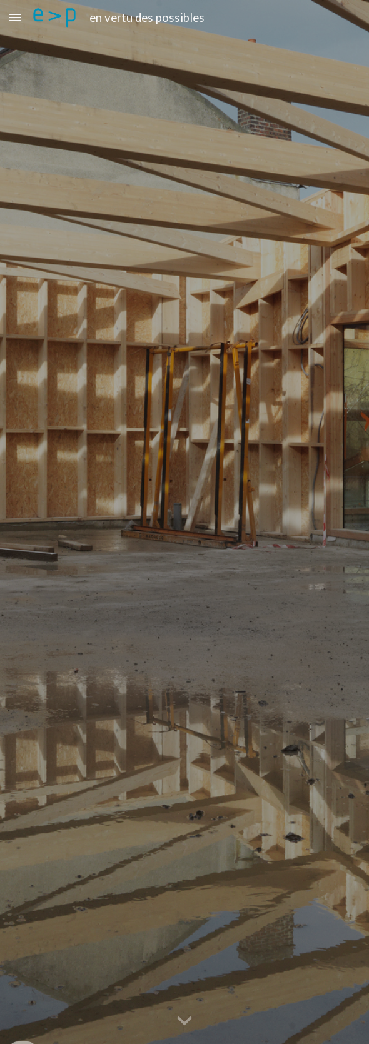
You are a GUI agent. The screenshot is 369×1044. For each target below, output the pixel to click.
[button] (15, 17)
